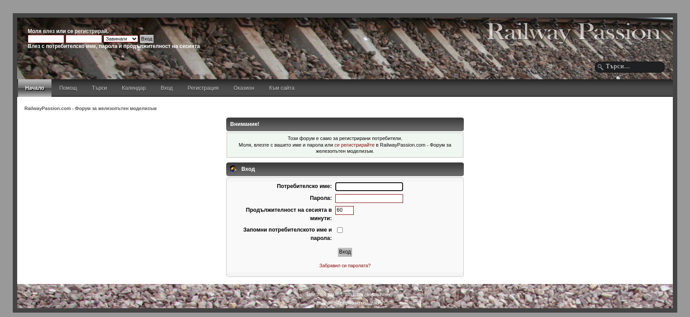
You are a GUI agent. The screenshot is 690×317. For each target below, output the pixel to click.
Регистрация (203, 88)
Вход (166, 88)
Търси (99, 88)
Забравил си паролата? (345, 265)
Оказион (244, 88)
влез (49, 31)
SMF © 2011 (342, 294)
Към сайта (282, 88)
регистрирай (91, 31)
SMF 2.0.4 (316, 294)
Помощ (68, 88)
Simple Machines (373, 294)
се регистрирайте (354, 144)
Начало (34, 88)
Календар (134, 88)
